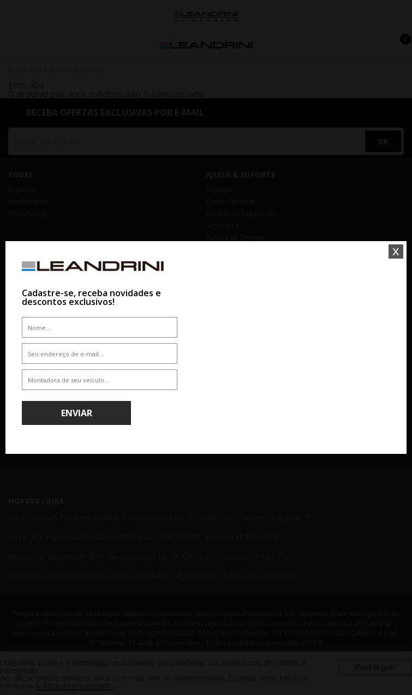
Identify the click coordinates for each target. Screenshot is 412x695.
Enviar (76, 413)
